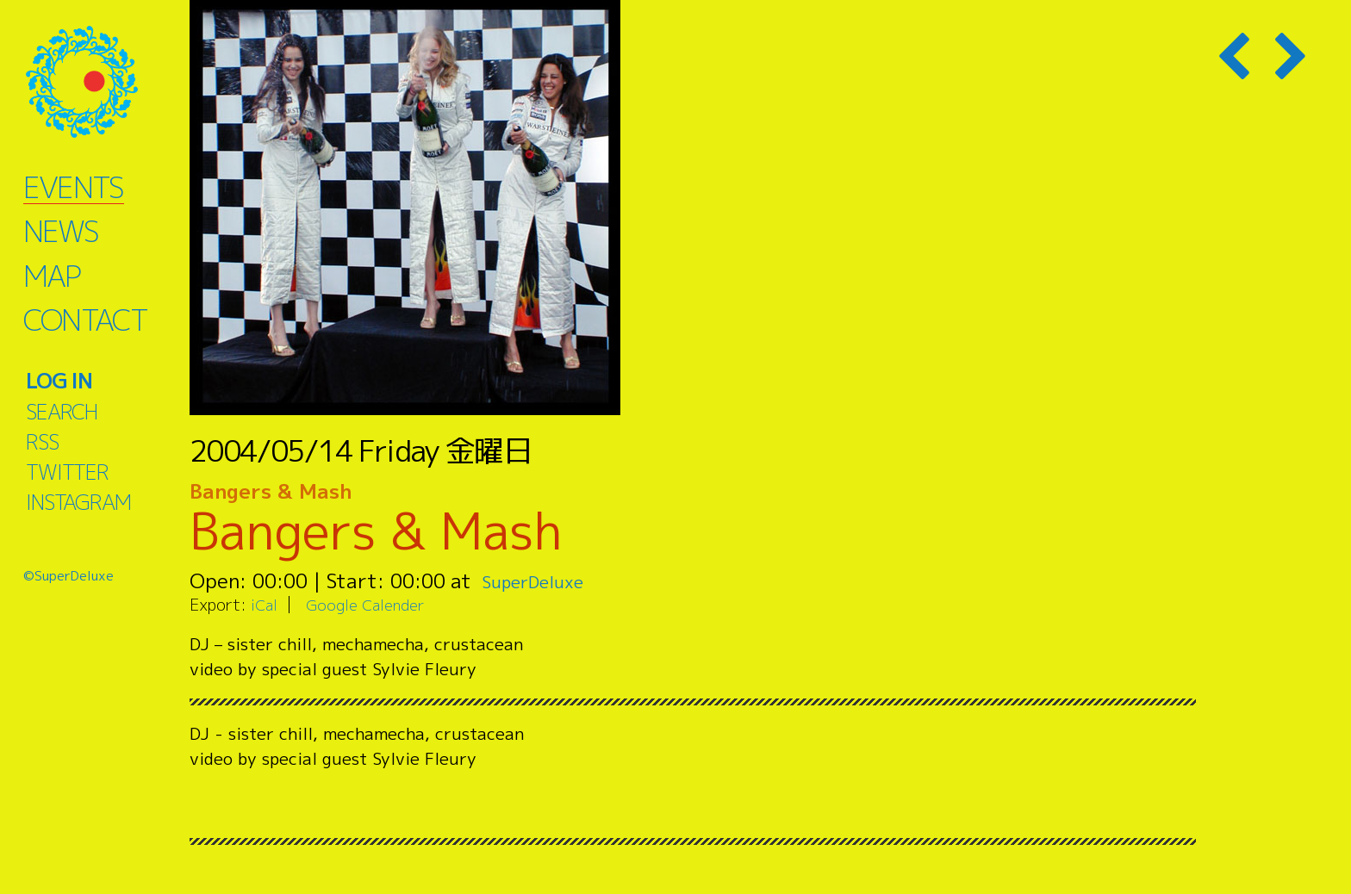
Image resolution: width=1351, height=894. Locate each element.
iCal (265, 604)
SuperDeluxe (541, 580)
